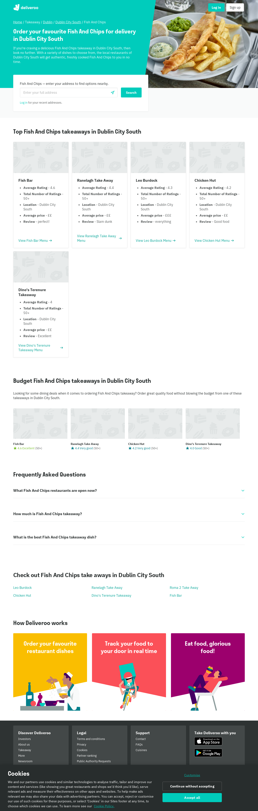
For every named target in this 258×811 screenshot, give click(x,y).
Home (17, 22)
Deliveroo (25, 7)
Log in (23, 102)
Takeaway (24, 750)
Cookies (82, 750)
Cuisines (141, 750)
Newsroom (25, 761)
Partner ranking (87, 756)
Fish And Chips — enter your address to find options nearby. (64, 84)
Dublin (48, 22)
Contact (141, 739)
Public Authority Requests (94, 761)
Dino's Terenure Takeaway (111, 595)
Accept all (192, 798)
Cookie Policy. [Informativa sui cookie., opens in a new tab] (104, 806)
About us (24, 744)
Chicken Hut (22, 595)
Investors (24, 739)
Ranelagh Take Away (107, 588)
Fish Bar (176, 595)
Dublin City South (68, 22)
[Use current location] (112, 92)
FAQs (139, 744)
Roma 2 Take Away (184, 588)
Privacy (81, 744)
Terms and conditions (91, 739)
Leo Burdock (22, 588)
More (21, 756)
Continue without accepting (192, 786)
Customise (192, 775)
